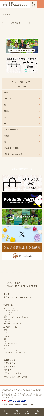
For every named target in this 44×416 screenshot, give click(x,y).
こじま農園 (8, 312)
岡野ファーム (9, 308)
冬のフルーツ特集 (22, 148)
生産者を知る (8, 360)
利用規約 (7, 370)
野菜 (22, 93)
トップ (6, 294)
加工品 (22, 111)
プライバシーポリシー (12, 373)
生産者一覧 (7, 305)
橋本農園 (7, 319)
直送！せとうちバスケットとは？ (17, 297)
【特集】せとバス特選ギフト (22, 154)
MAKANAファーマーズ (12, 324)
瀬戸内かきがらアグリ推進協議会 (16, 317)
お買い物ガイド (9, 363)
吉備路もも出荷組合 (11, 310)
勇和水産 (7, 321)
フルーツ (22, 99)
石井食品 (7, 315)
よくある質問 (8, 366)
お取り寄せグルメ (22, 130)
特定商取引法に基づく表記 (14, 377)
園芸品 (22, 136)
